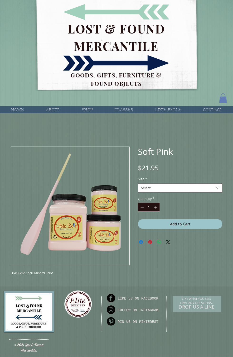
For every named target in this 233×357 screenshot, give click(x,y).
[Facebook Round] (111, 298)
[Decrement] (142, 207)
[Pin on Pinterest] (150, 242)
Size (142, 179)
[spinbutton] (149, 207)
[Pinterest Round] (111, 321)
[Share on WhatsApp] (159, 242)
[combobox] (180, 188)
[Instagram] (111, 309)
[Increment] (156, 207)
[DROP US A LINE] (196, 307)
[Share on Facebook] (141, 242)
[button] (223, 98)
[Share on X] (168, 242)
